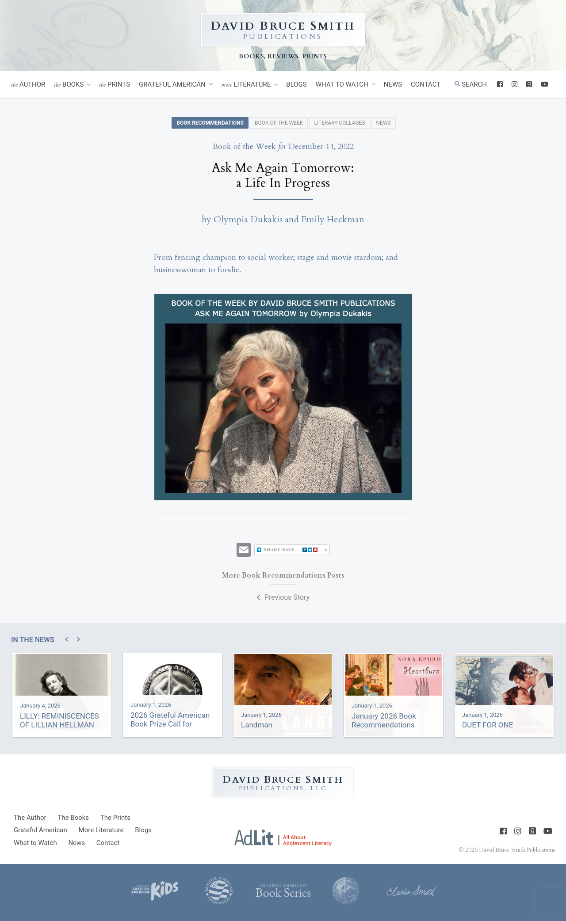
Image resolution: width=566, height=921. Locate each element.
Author (28, 84)
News (393, 84)
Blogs (296, 84)
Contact (425, 84)
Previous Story (283, 597)
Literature (246, 84)
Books (69, 84)
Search (471, 84)
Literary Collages (339, 123)
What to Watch (342, 84)
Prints (114, 84)
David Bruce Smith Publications (517, 850)
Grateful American (172, 84)
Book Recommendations (210, 123)
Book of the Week (279, 123)
